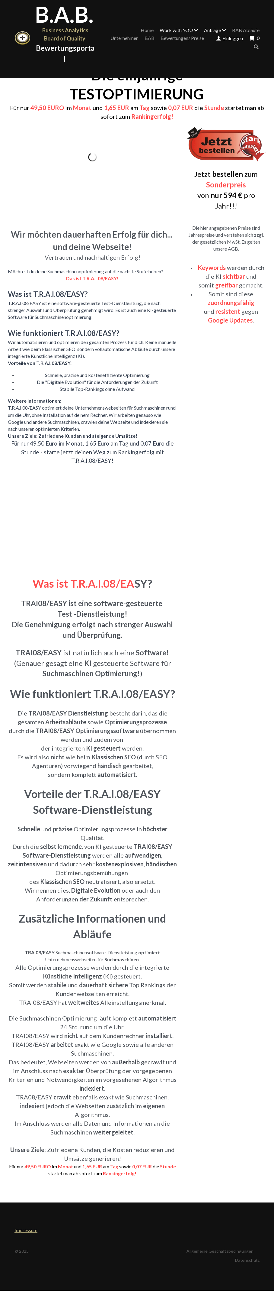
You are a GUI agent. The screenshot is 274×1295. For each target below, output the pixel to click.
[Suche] (256, 47)
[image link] (22, 38)
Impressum (25, 1230)
